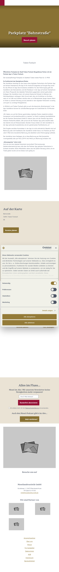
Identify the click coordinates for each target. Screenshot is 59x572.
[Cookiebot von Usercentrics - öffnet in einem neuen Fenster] (42, 248)
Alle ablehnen (29, 323)
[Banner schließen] (56, 248)
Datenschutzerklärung (32, 408)
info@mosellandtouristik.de (29, 493)
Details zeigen (47, 310)
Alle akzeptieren (29, 317)
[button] (2, 3)
